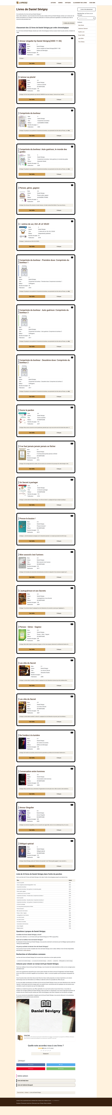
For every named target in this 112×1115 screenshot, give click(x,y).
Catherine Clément (83, 28)
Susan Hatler (81, 35)
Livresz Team (27, 1035)
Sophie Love (81, 32)
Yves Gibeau (81, 41)
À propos (18, 1103)
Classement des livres (80, 2)
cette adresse (27, 950)
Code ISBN (92, 2)
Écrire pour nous (35, 1103)
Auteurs (53, 2)
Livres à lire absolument (86, 9)
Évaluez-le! (45, 1053)
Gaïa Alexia (81, 25)
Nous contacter (47, 1103)
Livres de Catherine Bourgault (25, 1085)
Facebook (30, 1064)
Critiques (68, 2)
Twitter (61, 1064)
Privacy (42, 1103)
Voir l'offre (31, 63)
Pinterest (30, 1068)
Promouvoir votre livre (26, 1103)
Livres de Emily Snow (23, 1080)
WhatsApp (61, 1068)
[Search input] (86, 18)
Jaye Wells (81, 38)
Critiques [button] (59, 63)
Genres (60, 2)
